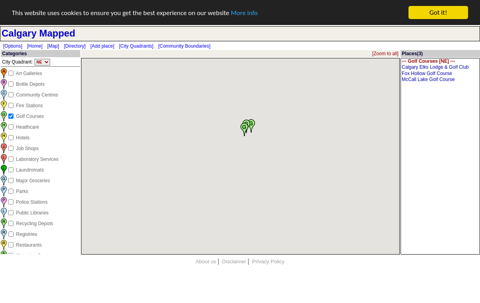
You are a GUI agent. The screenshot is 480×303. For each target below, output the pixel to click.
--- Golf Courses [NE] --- (440, 61)
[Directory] (75, 46)
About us (205, 261)
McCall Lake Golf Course (440, 80)
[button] (244, 129)
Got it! (438, 12)
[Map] (53, 46)
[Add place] (102, 46)
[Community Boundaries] (184, 46)
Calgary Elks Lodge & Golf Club (440, 67)
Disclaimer (234, 261)
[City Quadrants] (136, 46)
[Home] (35, 46)
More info (244, 12)
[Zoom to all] (385, 53)
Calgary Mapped (38, 33)
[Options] (12, 46)
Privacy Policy (268, 261)
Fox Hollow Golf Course (440, 74)
